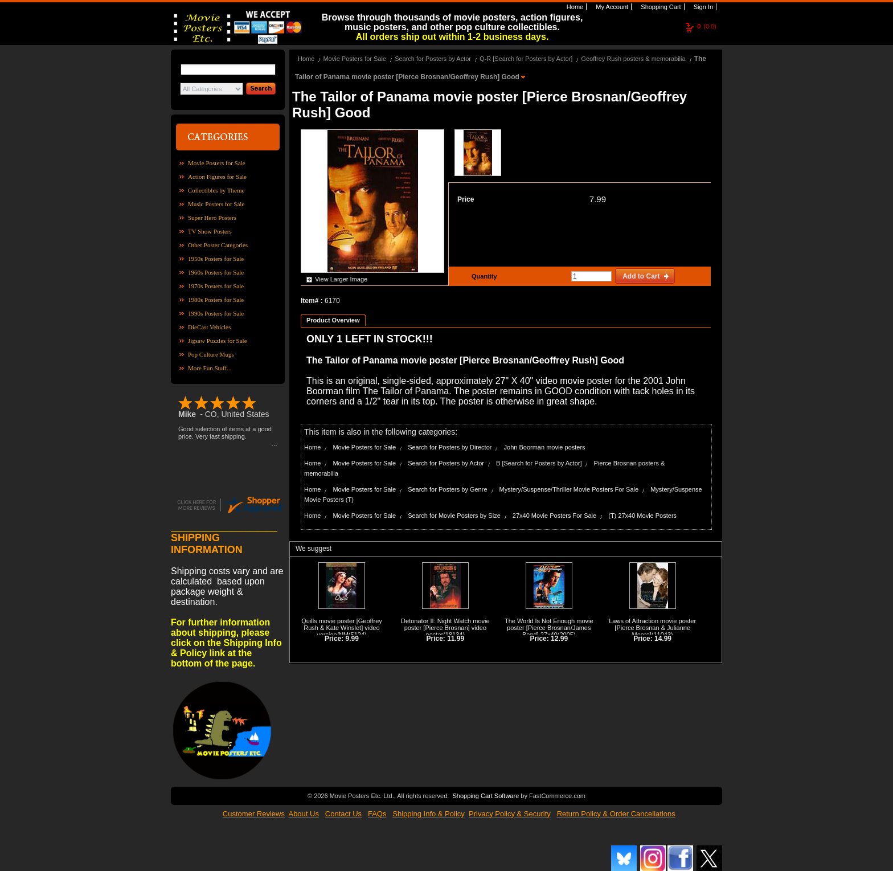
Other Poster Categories (218, 245)
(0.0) (706, 26)
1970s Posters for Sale (216, 286)
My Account (611, 6)
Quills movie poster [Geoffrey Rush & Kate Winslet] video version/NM (341, 628)
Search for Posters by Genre (447, 489)
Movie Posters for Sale (216, 163)
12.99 (559, 639)
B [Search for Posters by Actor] (538, 463)
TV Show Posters (210, 231)
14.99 (662, 639)
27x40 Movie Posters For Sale (554, 515)
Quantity (483, 276)
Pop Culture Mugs (211, 354)
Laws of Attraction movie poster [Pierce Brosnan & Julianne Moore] (652, 628)
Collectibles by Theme (216, 190)
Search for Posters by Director (449, 447)
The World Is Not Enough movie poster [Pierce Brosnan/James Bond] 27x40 (549, 628)
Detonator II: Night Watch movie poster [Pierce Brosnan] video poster (445, 628)
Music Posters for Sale (216, 204)
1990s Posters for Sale (216, 313)
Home (574, 6)
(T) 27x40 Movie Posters (642, 515)
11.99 (455, 639)
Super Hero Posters (212, 217)
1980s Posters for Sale (216, 299)
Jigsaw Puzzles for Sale (217, 340)
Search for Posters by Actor (433, 58)
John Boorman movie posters (544, 447)
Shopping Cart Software (485, 795)
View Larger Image (341, 279)
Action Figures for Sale (217, 176)
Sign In (702, 6)
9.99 (352, 639)
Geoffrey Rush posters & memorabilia (633, 58)
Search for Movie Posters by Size (454, 515)
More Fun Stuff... (210, 368)
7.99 (597, 199)
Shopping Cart (660, 6)
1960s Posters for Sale (216, 272)
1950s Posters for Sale (216, 258)
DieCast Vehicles (209, 327)
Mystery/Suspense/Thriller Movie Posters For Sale (569, 489)
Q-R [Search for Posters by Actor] (526, 58)
